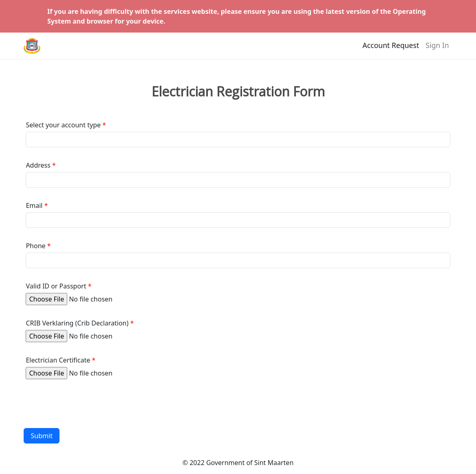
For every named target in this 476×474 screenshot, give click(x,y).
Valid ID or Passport (56, 286)
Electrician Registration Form (238, 91)
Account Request (391, 49)
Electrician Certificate (58, 360)
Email (34, 205)
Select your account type (63, 124)
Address (38, 165)
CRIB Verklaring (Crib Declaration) (77, 323)
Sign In (437, 49)
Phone (35, 245)
